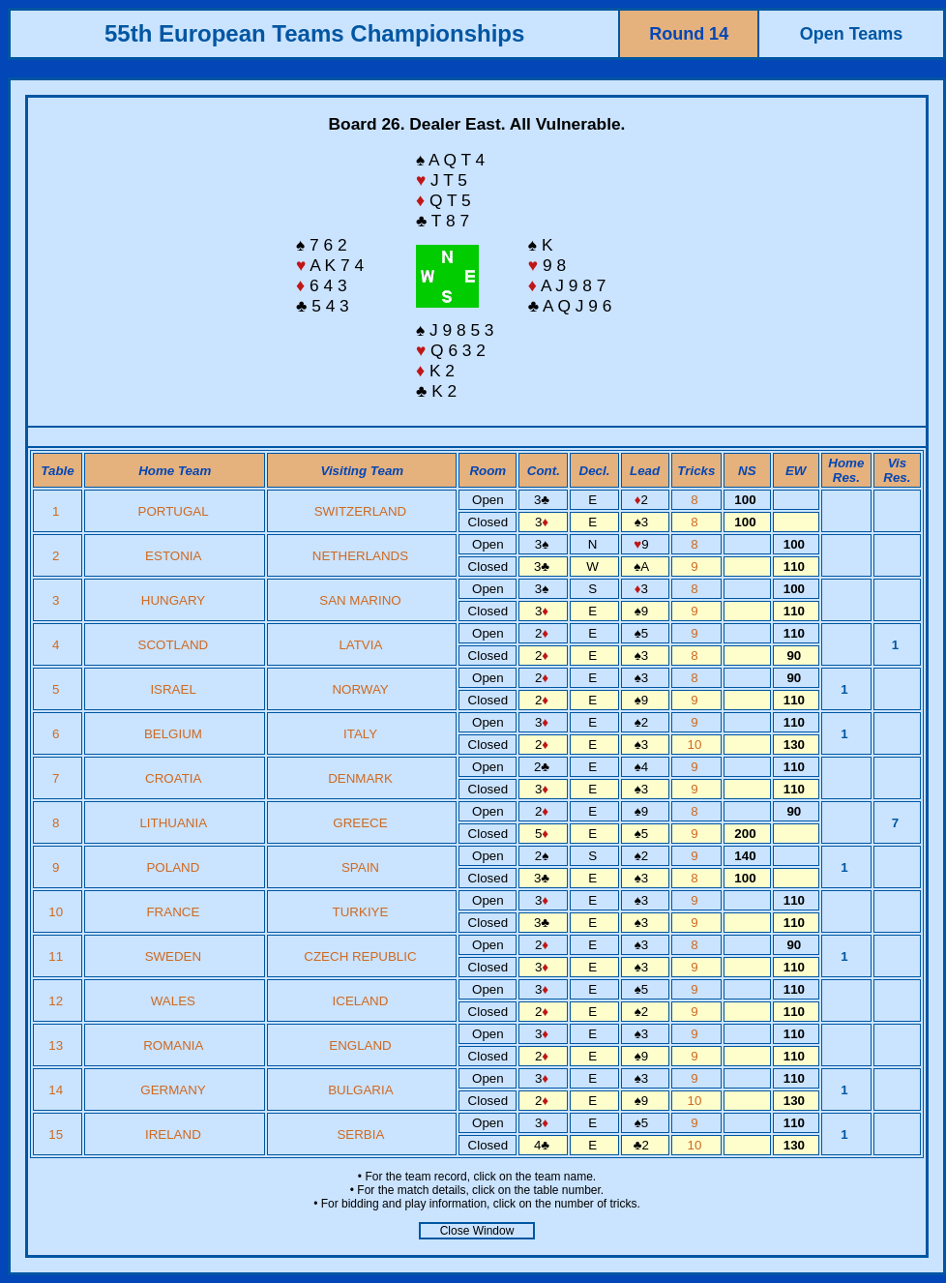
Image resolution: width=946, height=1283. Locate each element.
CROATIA (173, 778)
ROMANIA (172, 1045)
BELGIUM (173, 734)
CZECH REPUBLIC (360, 956)
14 (57, 1090)
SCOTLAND (173, 645)
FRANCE (172, 912)
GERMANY (172, 1090)
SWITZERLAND (360, 511)
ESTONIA (173, 556)
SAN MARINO (359, 600)
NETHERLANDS (360, 556)
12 (57, 1001)
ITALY (360, 734)
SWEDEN (173, 956)
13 (57, 1045)
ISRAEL (172, 689)
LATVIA (360, 645)
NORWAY (360, 689)
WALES (173, 1001)
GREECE (360, 823)
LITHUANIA (172, 823)
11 (57, 956)
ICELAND (361, 1001)
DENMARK (360, 778)
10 (697, 744)
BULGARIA (360, 1090)
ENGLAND (360, 1045)
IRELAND (173, 1134)
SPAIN (360, 867)
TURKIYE (361, 912)
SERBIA (360, 1134)
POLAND (172, 867)
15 (57, 1134)
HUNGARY (173, 600)
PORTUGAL (173, 511)
